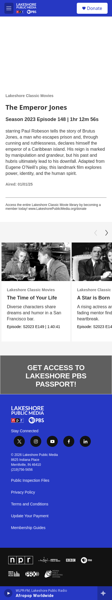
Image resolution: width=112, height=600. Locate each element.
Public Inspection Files (30, 480)
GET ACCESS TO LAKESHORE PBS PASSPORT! (56, 376)
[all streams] (104, 593)
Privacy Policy (23, 492)
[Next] (106, 232)
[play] (8, 593)
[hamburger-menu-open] (8, 8)
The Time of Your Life (32, 298)
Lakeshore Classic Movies (29, 95)
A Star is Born (93, 298)
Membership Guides (28, 528)
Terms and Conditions (29, 504)
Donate (94, 8)
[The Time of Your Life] (35, 262)
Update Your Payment (29, 516)
